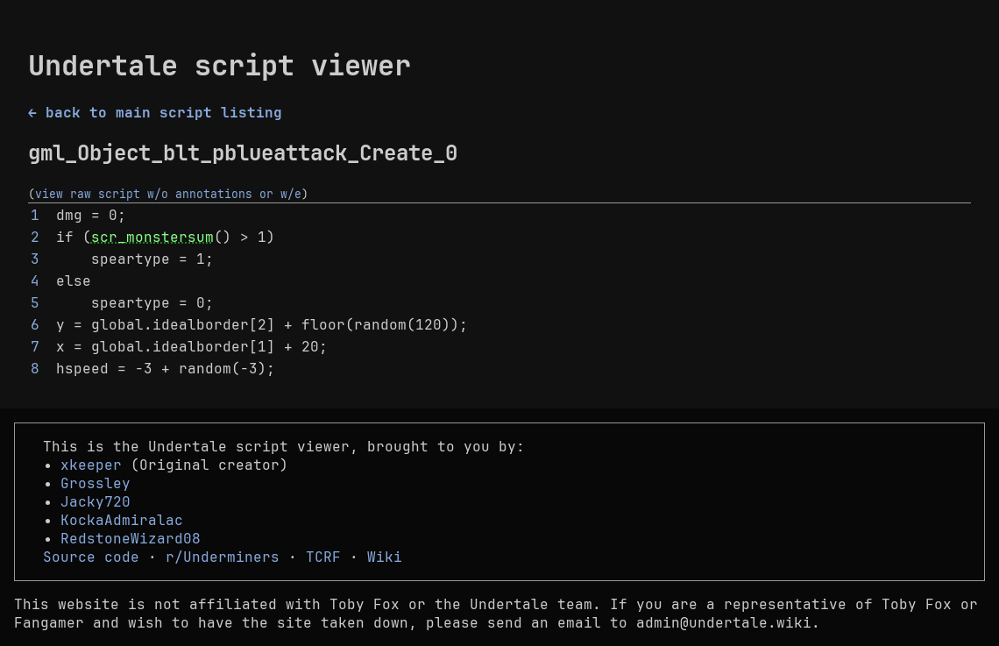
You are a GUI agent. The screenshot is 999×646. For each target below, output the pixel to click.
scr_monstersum (152, 237)
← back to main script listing (155, 112)
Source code (91, 557)
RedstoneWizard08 (130, 538)
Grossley (95, 483)
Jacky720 (95, 502)
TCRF (323, 557)
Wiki (384, 557)
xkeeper (91, 465)
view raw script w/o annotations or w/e (168, 194)
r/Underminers (223, 557)
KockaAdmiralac (121, 520)
